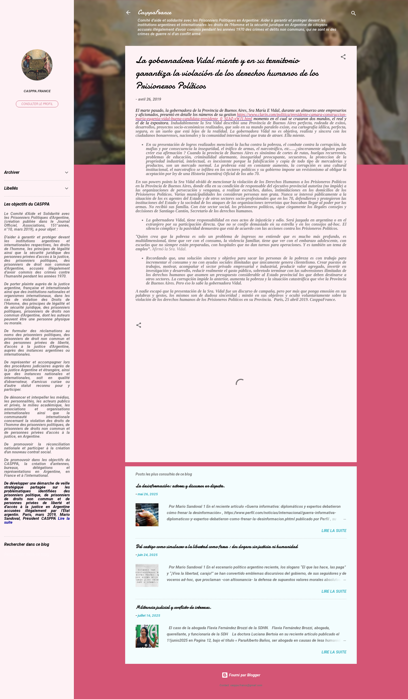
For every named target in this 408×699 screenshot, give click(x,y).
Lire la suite (334, 530)
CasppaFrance (154, 12)
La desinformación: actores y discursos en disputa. (180, 486)
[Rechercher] (353, 14)
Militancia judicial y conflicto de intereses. (173, 607)
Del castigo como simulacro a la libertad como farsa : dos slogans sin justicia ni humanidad (216, 546)
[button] (343, 58)
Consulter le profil (37, 104)
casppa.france (37, 91)
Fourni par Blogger (241, 675)
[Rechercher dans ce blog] (37, 554)
